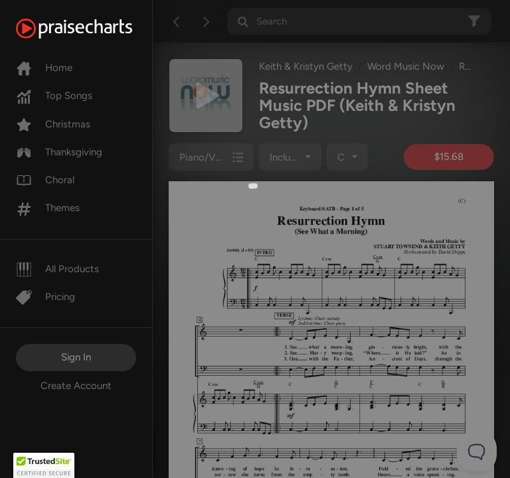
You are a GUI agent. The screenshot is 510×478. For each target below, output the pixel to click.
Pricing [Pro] (45, 297)
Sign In (76, 357)
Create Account (76, 386)
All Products (57, 269)
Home (44, 68)
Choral (45, 180)
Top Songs (54, 96)
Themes (48, 208)
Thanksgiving (59, 152)
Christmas (53, 124)
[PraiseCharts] (90, 29)
